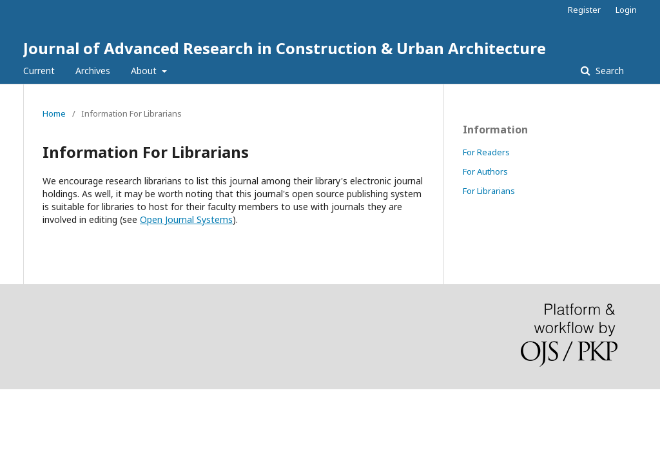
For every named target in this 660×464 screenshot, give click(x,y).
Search (608, 70)
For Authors (485, 171)
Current (39, 70)
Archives (92, 70)
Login (626, 9)
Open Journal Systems (186, 219)
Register (584, 9)
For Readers (486, 152)
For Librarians (489, 191)
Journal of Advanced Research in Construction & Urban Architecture (284, 48)
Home (54, 113)
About (145, 70)
